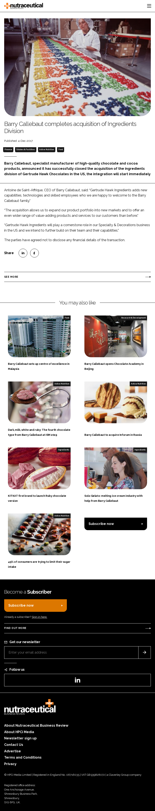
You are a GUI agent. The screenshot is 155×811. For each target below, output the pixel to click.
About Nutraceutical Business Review (36, 725)
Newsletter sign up (20, 738)
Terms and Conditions (23, 757)
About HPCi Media (19, 732)
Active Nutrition (46, 149)
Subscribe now (101, 524)
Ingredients (63, 450)
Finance (8, 149)
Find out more (15, 628)
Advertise (12, 751)
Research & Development (133, 318)
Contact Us (13, 745)
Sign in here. (39, 616)
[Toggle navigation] (149, 6)
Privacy (10, 764)
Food (60, 149)
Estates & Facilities (26, 149)
